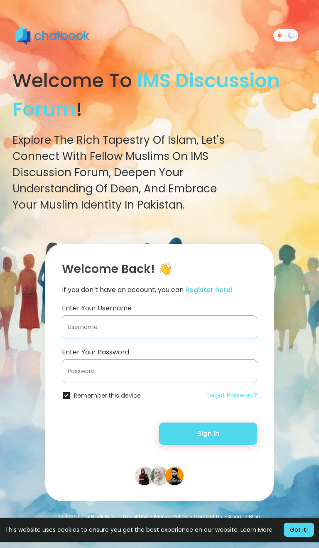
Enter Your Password (95, 352)
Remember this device (107, 395)
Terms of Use (131, 516)
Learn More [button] (256, 530)
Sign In (208, 433)
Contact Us (208, 516)
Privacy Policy (171, 516)
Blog (254, 516)
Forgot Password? (231, 395)
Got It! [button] (299, 530)
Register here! (209, 290)
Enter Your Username (97, 308)
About (235, 516)
